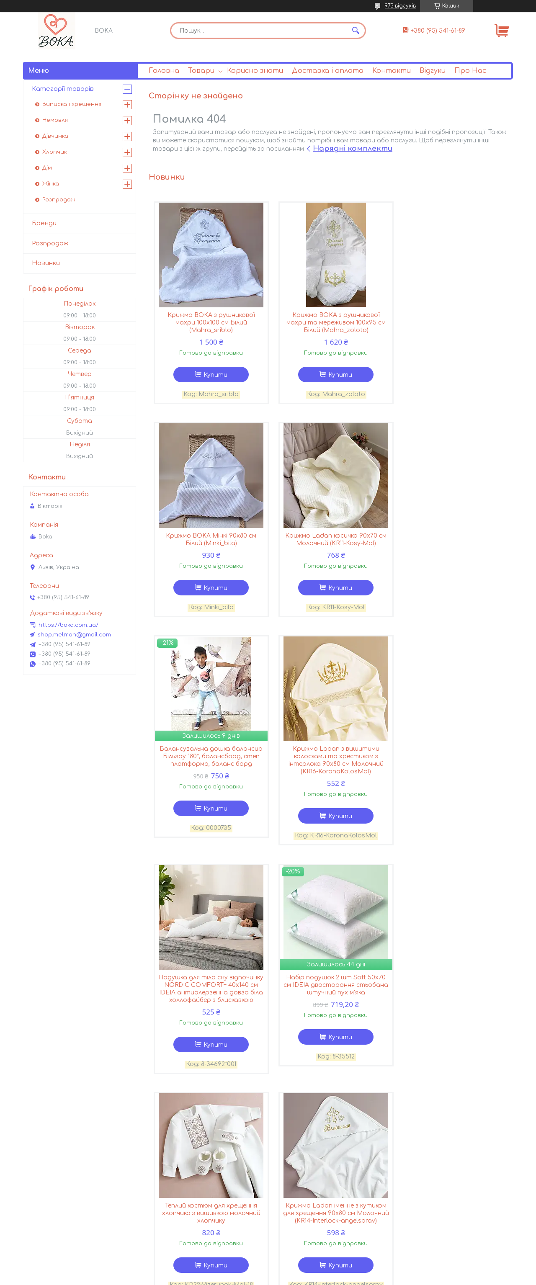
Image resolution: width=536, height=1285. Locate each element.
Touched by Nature (62, 1193)
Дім (47, 168)
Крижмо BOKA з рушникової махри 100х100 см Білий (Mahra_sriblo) (209, 323)
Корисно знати (255, 71)
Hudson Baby (54, 1172)
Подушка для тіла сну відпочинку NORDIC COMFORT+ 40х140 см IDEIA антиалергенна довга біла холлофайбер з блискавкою (209, 777)
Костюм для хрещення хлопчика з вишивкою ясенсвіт (452, 999)
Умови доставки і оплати (197, 1172)
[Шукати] (355, 30)
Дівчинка (55, 136)
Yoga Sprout (53, 1183)
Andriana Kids (55, 1162)
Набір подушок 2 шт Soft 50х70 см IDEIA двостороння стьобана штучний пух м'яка (330, 773)
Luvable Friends (58, 1235)
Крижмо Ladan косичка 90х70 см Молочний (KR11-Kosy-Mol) (209, 541)
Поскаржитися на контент (236, 1277)
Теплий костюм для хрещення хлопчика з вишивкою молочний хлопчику (452, 773)
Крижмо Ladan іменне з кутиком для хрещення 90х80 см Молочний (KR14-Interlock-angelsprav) (209, 1006)
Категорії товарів (63, 89)
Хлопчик (54, 152)
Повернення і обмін (186, 1183)
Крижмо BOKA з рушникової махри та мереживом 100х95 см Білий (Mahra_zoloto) (330, 323)
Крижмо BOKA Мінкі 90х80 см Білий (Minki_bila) (452, 319)
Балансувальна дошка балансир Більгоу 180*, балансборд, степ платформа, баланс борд (330, 544)
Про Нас (470, 71)
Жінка (50, 184)
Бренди (44, 223)
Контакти (391, 71)
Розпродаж (58, 200)
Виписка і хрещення (71, 104)
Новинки (46, 263)
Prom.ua (317, 1269)
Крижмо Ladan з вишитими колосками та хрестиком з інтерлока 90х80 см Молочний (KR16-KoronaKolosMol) (452, 548)
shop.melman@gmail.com (74, 635)
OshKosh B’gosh (59, 1225)
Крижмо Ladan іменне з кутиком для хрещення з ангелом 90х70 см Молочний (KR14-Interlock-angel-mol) (330, 1006)
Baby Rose (50, 1204)
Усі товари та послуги (468, 1109)
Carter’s (45, 1214)
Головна (164, 71)
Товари (201, 71)
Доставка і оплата (327, 71)
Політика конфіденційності (319, 1277)
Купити (214, 375)
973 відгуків (400, 6)
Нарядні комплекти (352, 148)
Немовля (55, 120)
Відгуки (433, 71)
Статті (291, 1162)
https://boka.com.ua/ (68, 625)
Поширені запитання (312, 1172)
